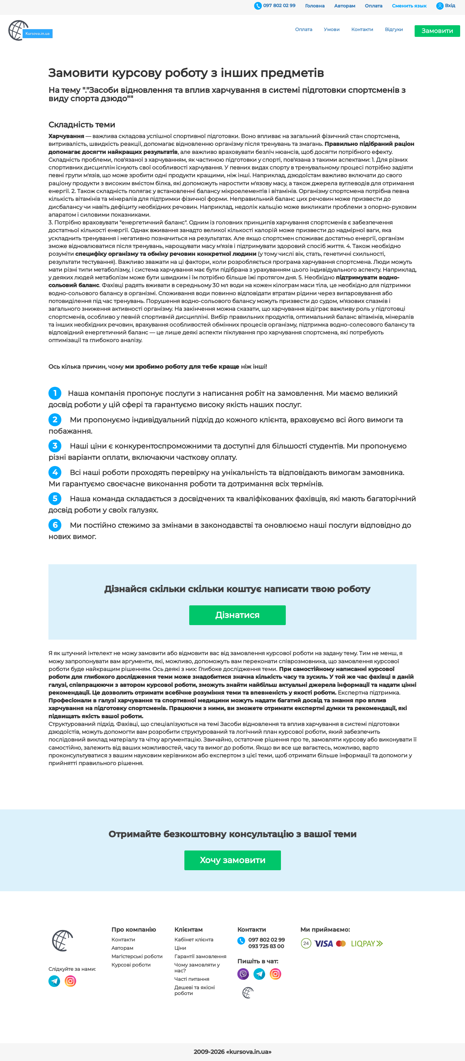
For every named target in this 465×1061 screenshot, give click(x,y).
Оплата (373, 6)
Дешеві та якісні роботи (194, 990)
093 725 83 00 (266, 946)
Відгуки (394, 29)
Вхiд (450, 5)
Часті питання (191, 979)
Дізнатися (237, 615)
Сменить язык (409, 6)
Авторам (344, 6)
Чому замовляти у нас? (197, 968)
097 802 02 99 (279, 5)
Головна (315, 6)
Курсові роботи (130, 965)
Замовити (437, 31)
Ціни (180, 948)
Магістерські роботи (136, 956)
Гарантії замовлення (200, 956)
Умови (332, 29)
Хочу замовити (232, 860)
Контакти (362, 29)
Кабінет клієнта (193, 940)
